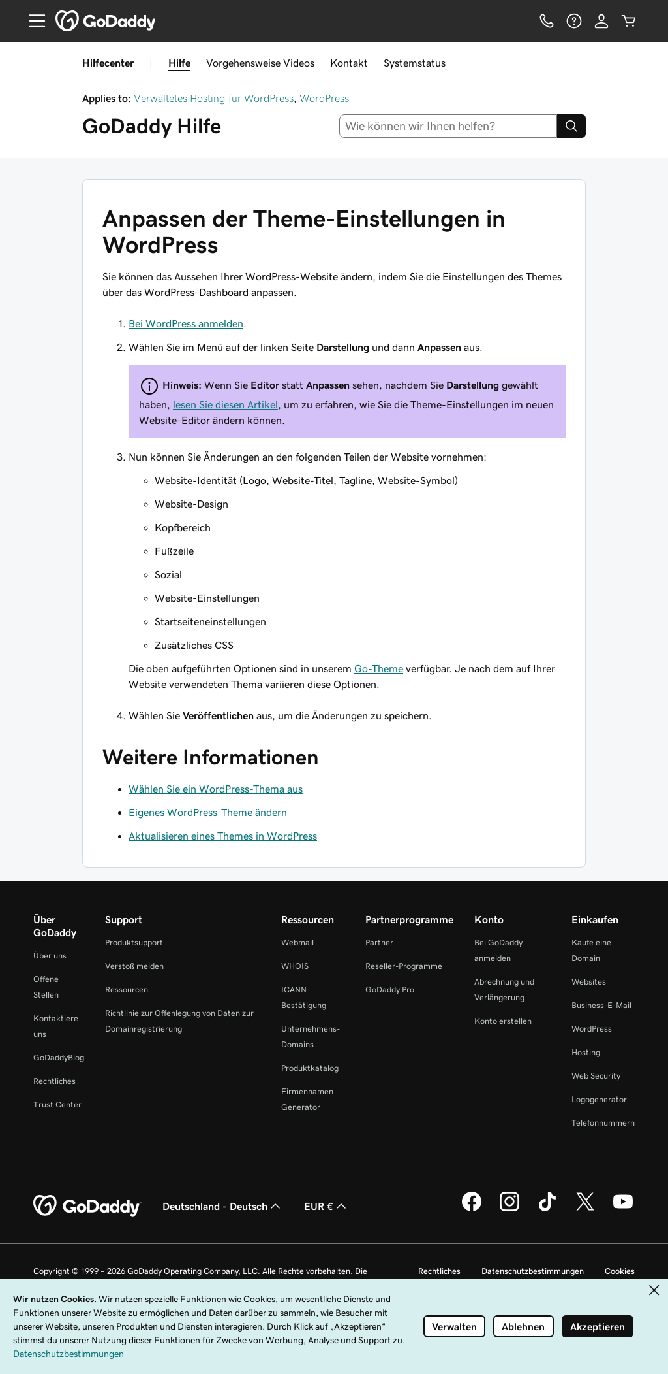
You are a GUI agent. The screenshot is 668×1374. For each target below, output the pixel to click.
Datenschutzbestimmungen (532, 1271)
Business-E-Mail (601, 1005)
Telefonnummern (603, 1123)
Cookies (620, 1271)
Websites (588, 981)
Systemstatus (415, 62)
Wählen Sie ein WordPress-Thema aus (216, 788)
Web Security (595, 1075)
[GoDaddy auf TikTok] (547, 1209)
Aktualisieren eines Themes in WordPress (223, 835)
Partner (379, 942)
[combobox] (448, 126)
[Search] (571, 126)
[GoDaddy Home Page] (87, 1206)
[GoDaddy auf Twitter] (585, 1209)
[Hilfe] (574, 20)
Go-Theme (378, 668)
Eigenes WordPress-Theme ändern (208, 812)
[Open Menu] (32, 21)
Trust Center (57, 1104)
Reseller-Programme (403, 966)
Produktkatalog (310, 1068)
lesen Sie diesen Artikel (225, 404)
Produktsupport (134, 942)
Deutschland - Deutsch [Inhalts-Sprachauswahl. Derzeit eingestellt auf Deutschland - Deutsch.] (222, 1206)
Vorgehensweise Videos (260, 62)
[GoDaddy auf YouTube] (623, 1209)
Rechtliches (54, 1081)
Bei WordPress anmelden (186, 323)
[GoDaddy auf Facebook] (471, 1209)
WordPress (324, 98)
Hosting (585, 1052)
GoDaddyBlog (58, 1057)
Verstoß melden (134, 966)
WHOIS (295, 966)
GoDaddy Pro (389, 989)
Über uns (50, 955)
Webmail (297, 942)
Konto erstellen (503, 1021)
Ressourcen (126, 989)
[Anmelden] (601, 20)
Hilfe (179, 62)
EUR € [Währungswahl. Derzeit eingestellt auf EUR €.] (326, 1206)
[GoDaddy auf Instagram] (509, 1209)
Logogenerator (599, 1099)
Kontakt (349, 62)
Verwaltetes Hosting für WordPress (214, 98)
